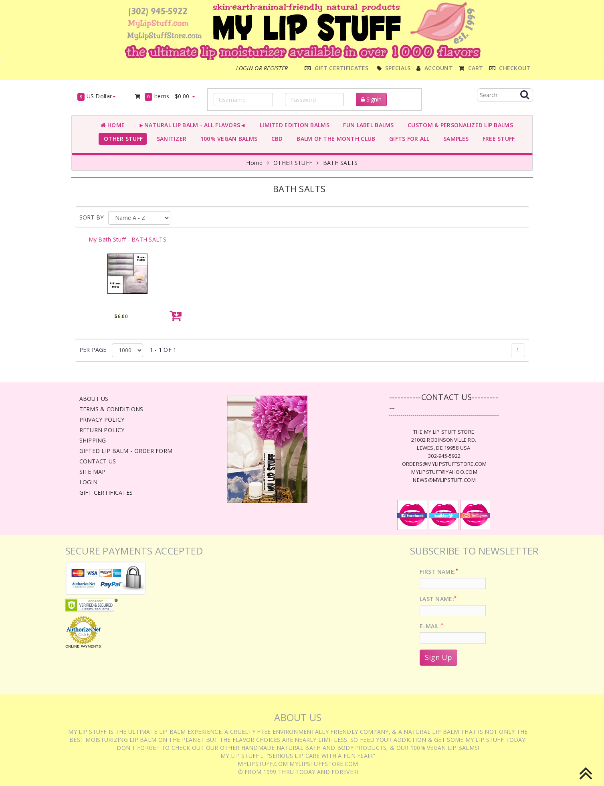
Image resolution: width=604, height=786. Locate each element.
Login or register (262, 68)
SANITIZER (169, 138)
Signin (371, 99)
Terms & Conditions (111, 409)
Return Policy (102, 430)
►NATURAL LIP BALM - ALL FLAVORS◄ (190, 125)
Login (88, 482)
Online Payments (83, 646)
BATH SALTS (340, 163)
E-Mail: (431, 626)
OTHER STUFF (122, 138)
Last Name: (438, 599)
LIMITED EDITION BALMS (292, 125)
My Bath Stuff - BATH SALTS (127, 239)
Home (113, 125)
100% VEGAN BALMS (227, 138)
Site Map (92, 471)
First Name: (439, 571)
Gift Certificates (106, 492)
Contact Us (97, 461)
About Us (94, 398)
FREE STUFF (497, 138)
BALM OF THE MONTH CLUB (334, 138)
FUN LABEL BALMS (367, 125)
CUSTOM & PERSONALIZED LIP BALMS (458, 125)
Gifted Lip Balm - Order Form (126, 451)
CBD (275, 138)
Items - (164, 96)
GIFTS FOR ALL (407, 138)
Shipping (92, 440)
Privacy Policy (102, 419)
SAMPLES (454, 138)
